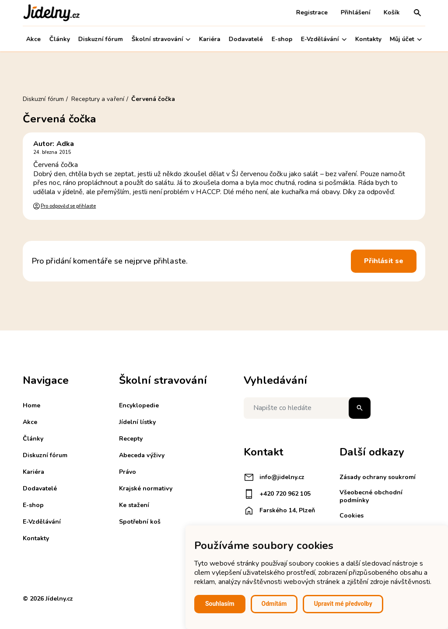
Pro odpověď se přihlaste (68, 206)
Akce (33, 39)
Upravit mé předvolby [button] (343, 603)
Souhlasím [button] (219, 603)
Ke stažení (134, 505)
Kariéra (209, 39)
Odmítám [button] (274, 603)
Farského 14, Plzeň (279, 510)
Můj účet (406, 39)
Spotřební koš (140, 522)
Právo (127, 472)
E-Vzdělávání (323, 39)
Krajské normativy (145, 488)
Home (31, 405)
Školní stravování (160, 39)
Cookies (352, 515)
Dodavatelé (246, 39)
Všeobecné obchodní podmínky (371, 496)
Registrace (312, 12)
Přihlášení (356, 12)
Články (59, 39)
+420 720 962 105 (277, 494)
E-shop (282, 39)
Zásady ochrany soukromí (378, 477)
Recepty (131, 438)
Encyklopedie (139, 405)
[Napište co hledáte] (307, 408)
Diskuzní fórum (100, 39)
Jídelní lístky (137, 422)
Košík (392, 12)
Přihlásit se (383, 261)
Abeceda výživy (141, 455)
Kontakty (368, 39)
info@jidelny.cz (274, 477)
